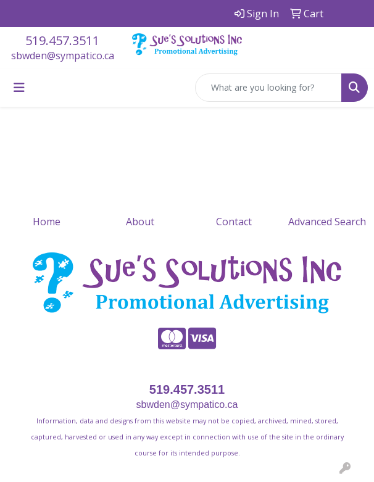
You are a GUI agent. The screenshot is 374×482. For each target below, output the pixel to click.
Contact (234, 221)
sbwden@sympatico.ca (62, 55)
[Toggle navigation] (19, 87)
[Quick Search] (268, 87)
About (140, 221)
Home (46, 221)
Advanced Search (327, 221)
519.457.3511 (62, 40)
